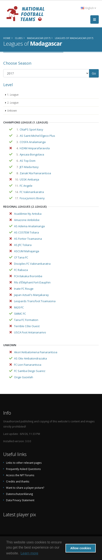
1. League (13, 94)
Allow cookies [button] (80, 548)
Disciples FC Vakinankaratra (32, 264)
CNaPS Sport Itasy (31, 129)
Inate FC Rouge (23, 289)
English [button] (88, 8)
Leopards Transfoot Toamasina (35, 301)
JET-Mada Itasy (29, 167)
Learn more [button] (29, 553)
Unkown (12, 110)
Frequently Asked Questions (23, 469)
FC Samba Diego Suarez (29, 371)
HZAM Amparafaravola (35, 148)
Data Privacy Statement (20, 500)
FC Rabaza (21, 270)
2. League (13, 102)
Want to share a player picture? (25, 487)
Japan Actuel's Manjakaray (31, 295)
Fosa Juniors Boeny (32, 198)
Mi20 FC (19, 307)
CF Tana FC (21, 257)
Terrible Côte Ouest (27, 326)
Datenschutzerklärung (19, 494)
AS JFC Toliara (23, 245)
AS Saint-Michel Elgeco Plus (37, 136)
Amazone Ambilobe (27, 220)
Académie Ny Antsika (27, 214)
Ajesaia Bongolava (32, 154)
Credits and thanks (17, 481)
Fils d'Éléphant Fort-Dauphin (32, 282)
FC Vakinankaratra (32, 192)
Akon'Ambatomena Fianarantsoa (35, 352)
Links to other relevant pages (24, 462)
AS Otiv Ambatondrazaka (30, 358)
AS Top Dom (27, 161)
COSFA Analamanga (33, 142)
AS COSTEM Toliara (26, 232)
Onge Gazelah (23, 377)
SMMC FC (20, 314)
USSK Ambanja (29, 179)
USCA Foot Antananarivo (30, 332)
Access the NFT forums (20, 475)
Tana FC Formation (26, 320)
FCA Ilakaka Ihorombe (28, 276)
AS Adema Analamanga (29, 226)
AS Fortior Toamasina (28, 239)
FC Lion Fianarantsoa (27, 365)
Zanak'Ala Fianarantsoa (35, 173)
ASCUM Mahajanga (26, 251)
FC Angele (26, 186)
